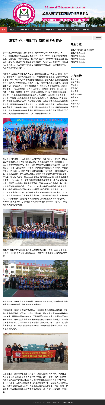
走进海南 (49, 29)
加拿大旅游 (75, 82)
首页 (3, 29)
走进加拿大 (62, 29)
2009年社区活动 (78, 56)
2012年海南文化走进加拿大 (82, 49)
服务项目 (86, 29)
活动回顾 (23, 29)
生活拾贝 (75, 29)
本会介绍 (36, 29)
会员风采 (74, 79)
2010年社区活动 (78, 52)
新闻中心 (13, 29)
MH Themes (68, 402)
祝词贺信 (74, 100)
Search (98, 38)
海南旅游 (74, 97)
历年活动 (74, 85)
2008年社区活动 (78, 59)
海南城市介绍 (76, 94)
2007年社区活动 (78, 62)
